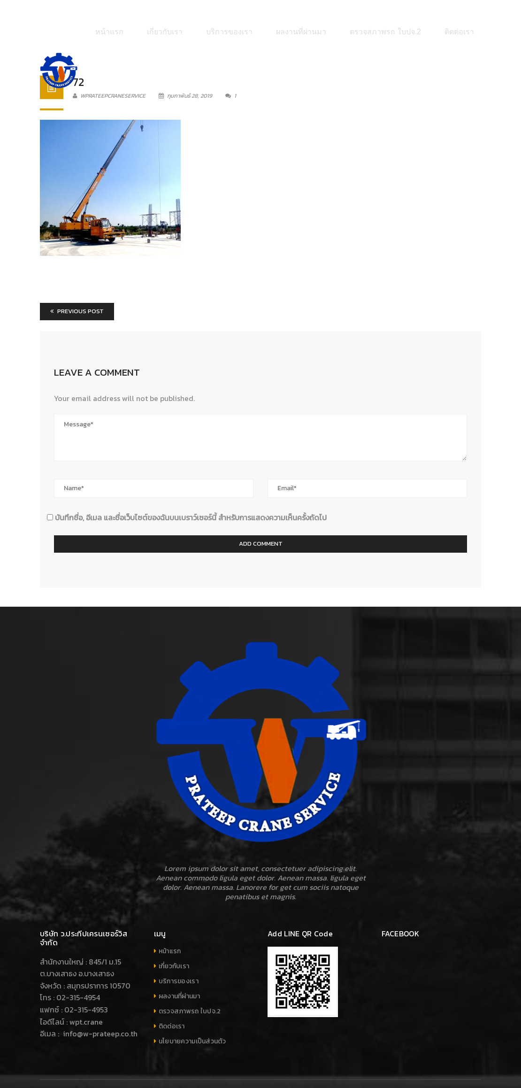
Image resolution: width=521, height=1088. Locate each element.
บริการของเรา (179, 952)
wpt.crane (86, 992)
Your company (459, 1069)
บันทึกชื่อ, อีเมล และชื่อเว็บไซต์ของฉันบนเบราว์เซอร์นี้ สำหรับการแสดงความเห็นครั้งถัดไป (191, 488)
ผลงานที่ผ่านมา (179, 967)
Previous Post (77, 282)
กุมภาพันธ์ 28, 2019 (186, 67)
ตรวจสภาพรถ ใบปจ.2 (190, 983)
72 (78, 53)
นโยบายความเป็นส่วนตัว (192, 1013)
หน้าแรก (170, 922)
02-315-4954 (78, 968)
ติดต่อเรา (172, 998)
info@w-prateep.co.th (99, 1005)
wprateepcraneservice (109, 67)
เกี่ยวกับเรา (174, 937)
